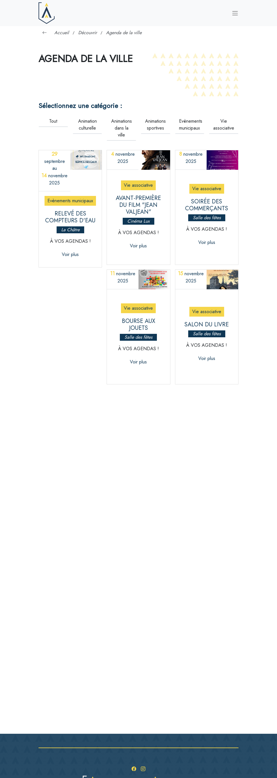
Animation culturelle (87, 124)
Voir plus (70, 254)
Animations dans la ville (121, 128)
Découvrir (87, 32)
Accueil (61, 32)
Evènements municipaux (190, 124)
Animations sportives (155, 124)
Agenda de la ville (124, 32)
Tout (53, 121)
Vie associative (223, 124)
